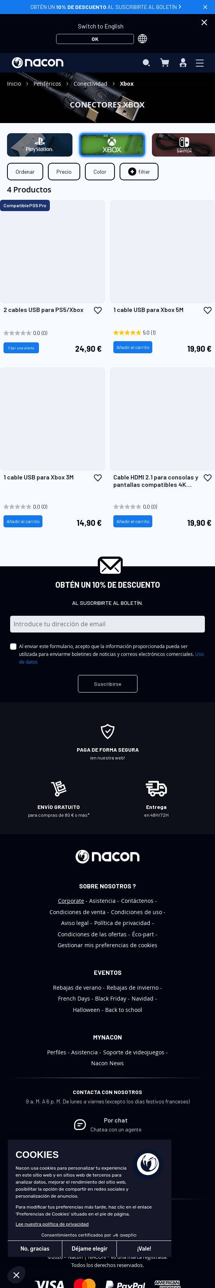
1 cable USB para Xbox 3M (39, 477)
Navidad (142, 998)
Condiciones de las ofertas (92, 934)
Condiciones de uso (136, 912)
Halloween (86, 1009)
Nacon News (107, 1063)
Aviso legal (75, 923)
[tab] (139, 171)
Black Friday (110, 998)
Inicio (15, 83)
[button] (98, 310)
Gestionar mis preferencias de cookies (107, 945)
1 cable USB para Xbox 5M (148, 309)
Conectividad (91, 83)
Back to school (123, 1009)
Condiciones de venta (77, 912)
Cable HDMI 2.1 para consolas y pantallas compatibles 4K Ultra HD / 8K (155, 480)
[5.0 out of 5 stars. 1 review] (155, 332)
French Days (74, 998)
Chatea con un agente (115, 1129)
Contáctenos (137, 900)
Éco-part (143, 934)
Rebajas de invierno (133, 987)
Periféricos (48, 83)
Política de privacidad (122, 923)
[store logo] (37, 62)
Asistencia (102, 900)
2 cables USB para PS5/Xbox (43, 309)
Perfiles (56, 1052)
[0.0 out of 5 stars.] (45, 333)
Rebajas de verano (77, 987)
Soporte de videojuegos (133, 1052)
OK (95, 38)
